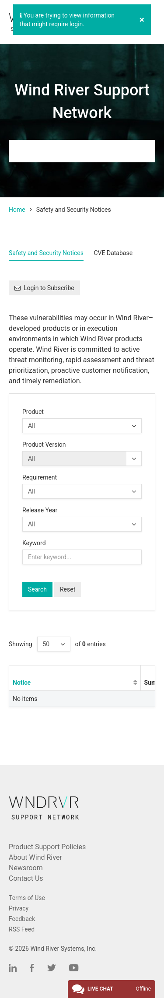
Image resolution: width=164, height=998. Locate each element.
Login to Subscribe (44, 287)
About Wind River (35, 857)
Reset (67, 589)
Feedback (22, 918)
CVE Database (113, 252)
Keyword (34, 542)
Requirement (39, 477)
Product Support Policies (47, 847)
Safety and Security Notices (46, 252)
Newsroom (26, 868)
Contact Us (26, 878)
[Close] (142, 20)
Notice (22, 682)
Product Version (44, 444)
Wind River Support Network (82, 101)
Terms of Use (27, 897)
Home (17, 209)
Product (33, 411)
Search (37, 589)
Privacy (18, 908)
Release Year (39, 510)
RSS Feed (22, 929)
